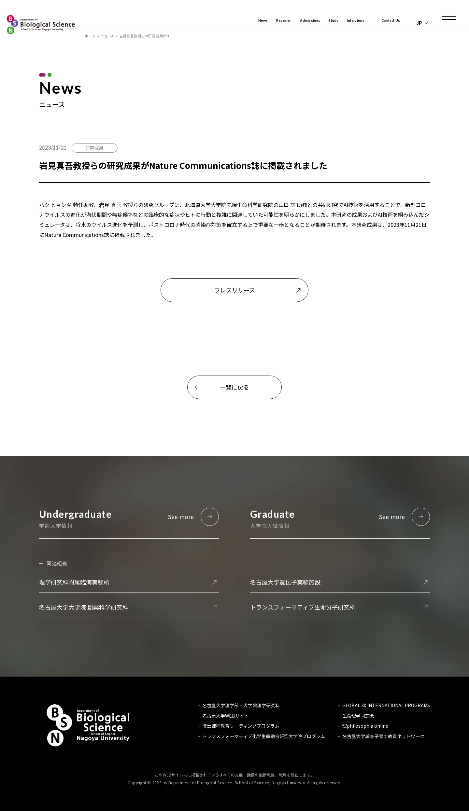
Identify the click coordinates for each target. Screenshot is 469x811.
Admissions (286, 23)
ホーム (90, 35)
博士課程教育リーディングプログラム (240, 725)
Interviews (343, 23)
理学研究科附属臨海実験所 (74, 582)
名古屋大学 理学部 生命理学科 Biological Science (41, 24)
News (227, 23)
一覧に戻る (234, 387)
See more (181, 517)
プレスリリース (234, 290)
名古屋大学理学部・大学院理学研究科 (241, 705)
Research (253, 23)
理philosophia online (365, 725)
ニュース (107, 35)
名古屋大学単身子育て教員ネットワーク (383, 736)
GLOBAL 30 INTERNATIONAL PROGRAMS (386, 705)
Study (315, 23)
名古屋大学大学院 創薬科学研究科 (83, 607)
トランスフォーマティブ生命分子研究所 (302, 607)
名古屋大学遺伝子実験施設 (285, 582)
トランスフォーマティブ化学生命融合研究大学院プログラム (263, 736)
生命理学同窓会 (358, 715)
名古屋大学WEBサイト (225, 715)
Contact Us (386, 23)
